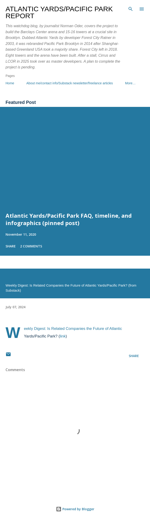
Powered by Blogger (75, 509)
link (63, 336)
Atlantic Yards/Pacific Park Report (59, 12)
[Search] (130, 8)
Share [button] (11, 246)
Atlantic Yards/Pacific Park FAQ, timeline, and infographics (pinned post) (69, 219)
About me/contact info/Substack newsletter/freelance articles (69, 83)
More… (130, 83)
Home (10, 83)
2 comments (31, 246)
